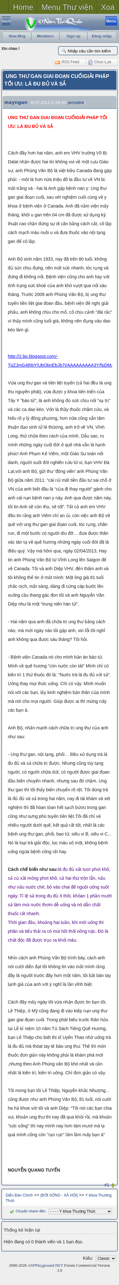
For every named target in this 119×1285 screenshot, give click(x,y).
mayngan (16, 102)
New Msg (17, 36)
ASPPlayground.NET (45, 1265)
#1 (106, 1184)
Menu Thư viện (67, 7)
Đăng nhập (101, 36)
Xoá (108, 7)
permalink (76, 102)
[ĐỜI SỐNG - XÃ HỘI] (59, 1195)
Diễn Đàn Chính (19, 1195)
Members (45, 36)
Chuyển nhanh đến (27, 1211)
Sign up (73, 36)
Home (23, 7)
